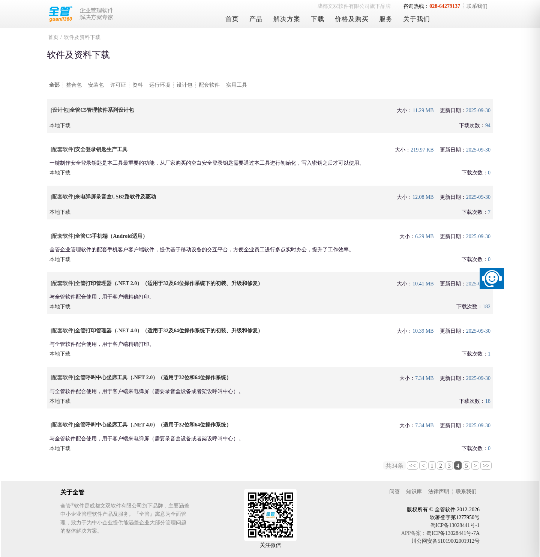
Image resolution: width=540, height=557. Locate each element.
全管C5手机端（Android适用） (111, 236)
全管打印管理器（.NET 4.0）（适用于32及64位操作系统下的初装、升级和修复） (169, 330)
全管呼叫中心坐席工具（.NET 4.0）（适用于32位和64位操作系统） (153, 425)
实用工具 (236, 85)
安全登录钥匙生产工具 (101, 149)
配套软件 (209, 85)
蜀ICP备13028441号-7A (453, 533)
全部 (54, 85)
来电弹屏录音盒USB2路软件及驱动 (115, 197)
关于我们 (416, 19)
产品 (256, 19)
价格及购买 (352, 19)
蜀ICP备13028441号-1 (455, 525)
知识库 (414, 491)
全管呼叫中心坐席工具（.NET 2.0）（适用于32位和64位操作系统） (153, 377)
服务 (386, 19)
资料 (137, 85)
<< (412, 465)
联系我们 (477, 6)
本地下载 (60, 125)
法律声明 (438, 491)
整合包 (74, 85)
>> (486, 465)
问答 (394, 491)
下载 (317, 19)
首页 (232, 19)
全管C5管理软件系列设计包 (102, 110)
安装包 (96, 85)
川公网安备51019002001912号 (445, 541)
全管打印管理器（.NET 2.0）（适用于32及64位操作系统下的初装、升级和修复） (169, 283)
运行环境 (159, 85)
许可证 (118, 85)
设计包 (184, 85)
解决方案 (286, 19)
